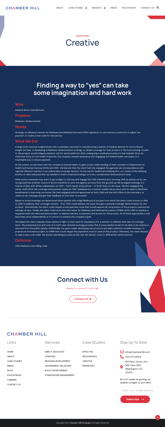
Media (114, 7)
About (59, 7)
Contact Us (147, 7)
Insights (99, 8)
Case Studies (77, 8)
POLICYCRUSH (129, 7)
